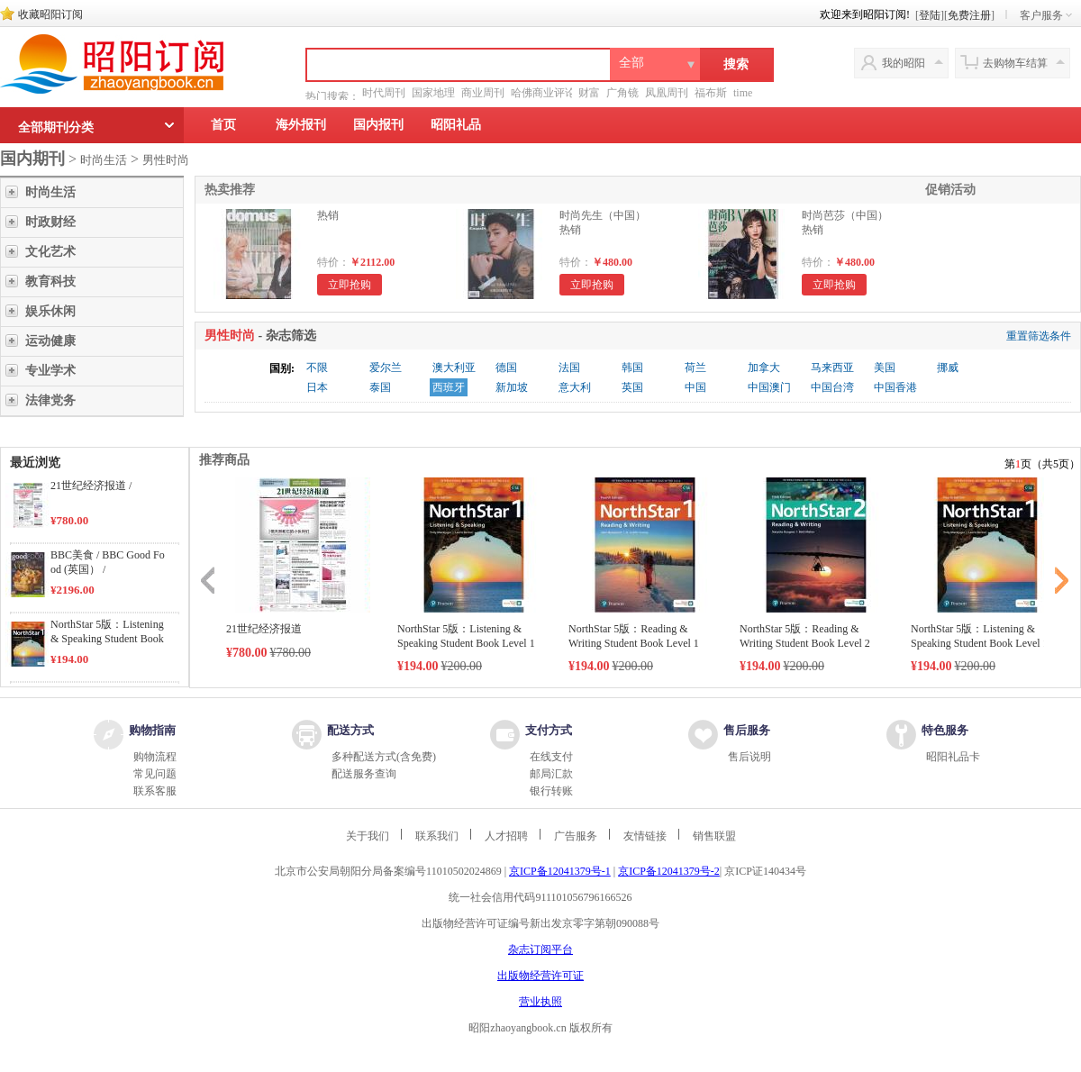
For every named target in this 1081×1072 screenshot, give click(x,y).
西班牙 (448, 387)
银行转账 (551, 791)
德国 (506, 367)
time (742, 92)
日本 (317, 387)
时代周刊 (383, 92)
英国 (632, 387)
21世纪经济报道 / (91, 485)
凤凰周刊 (666, 92)
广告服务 (575, 836)
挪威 (947, 367)
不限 (317, 367)
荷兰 (695, 367)
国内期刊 (32, 159)
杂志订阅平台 (540, 949)
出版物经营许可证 (540, 975)
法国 (569, 367)
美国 (884, 367)
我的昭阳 (903, 63)
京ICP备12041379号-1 (560, 871)
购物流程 (155, 756)
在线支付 (551, 756)
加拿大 (764, 367)
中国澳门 (769, 387)
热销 (328, 215)
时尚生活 (103, 160)
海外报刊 (301, 125)
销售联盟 (714, 836)
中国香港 (895, 387)
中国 (695, 387)
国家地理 (433, 92)
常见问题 (155, 774)
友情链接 (645, 836)
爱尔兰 (385, 367)
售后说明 (749, 756)
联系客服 (155, 791)
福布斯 (711, 92)
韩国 (632, 367)
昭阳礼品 (456, 125)
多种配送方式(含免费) (384, 756)
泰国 (380, 387)
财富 (589, 92)
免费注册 (969, 15)
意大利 (575, 387)
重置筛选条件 (1038, 336)
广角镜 (622, 92)
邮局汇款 (551, 774)
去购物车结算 (1015, 63)
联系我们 (437, 836)
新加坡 (511, 387)
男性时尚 (165, 160)
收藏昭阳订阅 (50, 14)
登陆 (929, 15)
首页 (223, 125)
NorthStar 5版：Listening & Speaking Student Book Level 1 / (107, 638)
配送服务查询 (364, 774)
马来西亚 (832, 367)
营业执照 (540, 1001)
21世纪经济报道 (264, 628)
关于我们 (367, 836)
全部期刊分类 (56, 127)
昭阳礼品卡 (953, 756)
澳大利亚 (454, 367)
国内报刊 (378, 125)
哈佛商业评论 (543, 92)
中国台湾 (832, 387)
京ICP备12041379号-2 (669, 871)
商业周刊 (482, 92)
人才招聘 (506, 836)
